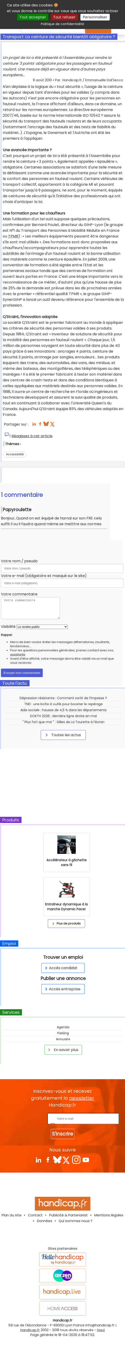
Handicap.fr (30, 1330)
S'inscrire (62, 1133)
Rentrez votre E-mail (28, 1118)
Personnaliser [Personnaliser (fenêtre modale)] (95, 17)
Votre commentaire (19, 594)
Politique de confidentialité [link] (62, 24)
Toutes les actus (62, 735)
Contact (35, 1215)
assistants (17, 654)
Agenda (63, 1027)
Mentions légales (108, 1215)
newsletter (81, 1098)
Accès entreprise (61, 989)
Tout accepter (32, 17)
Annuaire (63, 1039)
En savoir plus (62, 1049)
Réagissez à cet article (32, 436)
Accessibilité (15, 454)
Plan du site (11, 1215)
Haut (101, 1330)
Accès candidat (60, 968)
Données (44, 1220)
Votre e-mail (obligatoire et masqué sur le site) (44, 575)
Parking (63, 1033)
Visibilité (8, 626)
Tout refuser (64, 17)
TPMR (13, 236)
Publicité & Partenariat (68, 1215)
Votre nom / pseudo (19, 561)
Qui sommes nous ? (75, 1220)
